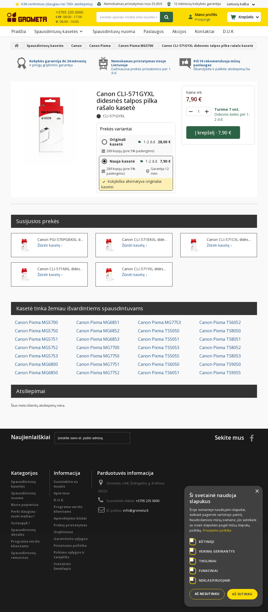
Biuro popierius (24, 504)
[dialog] (223, 546)
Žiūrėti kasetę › (49, 245)
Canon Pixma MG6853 (97, 339)
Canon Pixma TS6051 (158, 373)
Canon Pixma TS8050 (220, 331)
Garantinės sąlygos (71, 538)
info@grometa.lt (135, 510)
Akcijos (179, 31)
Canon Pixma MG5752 (36, 347)
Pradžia (18, 31)
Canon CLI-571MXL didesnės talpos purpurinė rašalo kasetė (60, 269)
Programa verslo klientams (25, 543)
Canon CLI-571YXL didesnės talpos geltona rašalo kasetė (145, 269)
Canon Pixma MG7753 (159, 322)
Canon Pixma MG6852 (97, 331)
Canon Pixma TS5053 (158, 347)
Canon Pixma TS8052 (220, 347)
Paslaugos (153, 31)
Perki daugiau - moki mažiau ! (24, 514)
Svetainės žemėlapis (62, 566)
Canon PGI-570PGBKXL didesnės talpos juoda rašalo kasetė (60, 240)
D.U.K (228, 31)
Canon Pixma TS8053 (220, 356)
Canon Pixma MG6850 (36, 373)
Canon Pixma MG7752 (97, 373)
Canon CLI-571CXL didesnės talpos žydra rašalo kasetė (230, 240)
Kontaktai (204, 31)
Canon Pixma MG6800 (36, 364)
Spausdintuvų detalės (23, 532)
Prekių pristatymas (70, 525)
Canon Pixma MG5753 (36, 356)
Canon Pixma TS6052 (220, 322)
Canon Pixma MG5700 (36, 322)
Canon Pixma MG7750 (97, 356)
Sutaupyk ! (20, 523)
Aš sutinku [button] (242, 594)
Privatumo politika (70, 545)
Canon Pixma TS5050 (158, 331)
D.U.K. (59, 500)
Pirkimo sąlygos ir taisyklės (69, 554)
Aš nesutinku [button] (207, 594)
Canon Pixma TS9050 (220, 364)
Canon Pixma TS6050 (158, 364)
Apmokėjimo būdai (70, 518)
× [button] (257, 491)
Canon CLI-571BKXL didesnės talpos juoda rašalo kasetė (145, 240)
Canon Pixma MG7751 (97, 364)
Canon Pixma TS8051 (220, 339)
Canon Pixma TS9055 (220, 373)
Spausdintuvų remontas (23, 555)
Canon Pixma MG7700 (97, 347)
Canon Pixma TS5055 (158, 356)
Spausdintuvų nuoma (114, 31)
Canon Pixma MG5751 (36, 339)
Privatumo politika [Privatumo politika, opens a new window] (217, 530)
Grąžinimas (63, 532)
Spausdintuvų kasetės (59, 31)
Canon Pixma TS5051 (158, 339)
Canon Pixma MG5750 (36, 331)
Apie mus (62, 493)
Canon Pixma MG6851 (97, 322)
